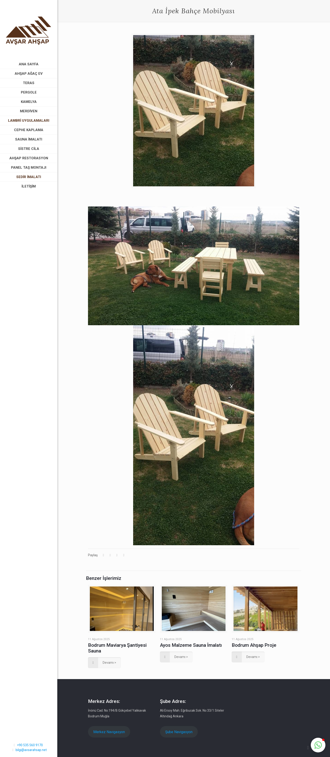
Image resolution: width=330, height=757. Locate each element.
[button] (318, 745)
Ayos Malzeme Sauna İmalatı (191, 645)
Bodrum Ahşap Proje (254, 645)
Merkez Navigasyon (109, 732)
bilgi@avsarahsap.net (31, 750)
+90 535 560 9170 (30, 745)
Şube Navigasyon (178, 732)
